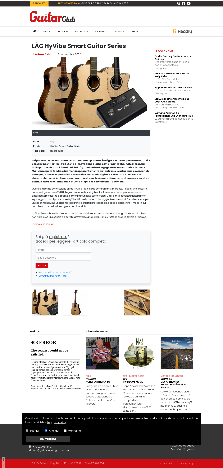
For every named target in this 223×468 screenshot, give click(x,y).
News (46, 31)
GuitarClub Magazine (182, 445)
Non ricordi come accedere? (55, 272)
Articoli (62, 31)
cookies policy (185, 463)
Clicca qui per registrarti (52, 275)
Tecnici (34, 431)
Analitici (54, 431)
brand (36, 141)
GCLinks (119, 31)
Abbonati (39, 3)
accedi (41, 265)
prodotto (38, 146)
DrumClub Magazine (182, 449)
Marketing (74, 431)
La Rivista (101, 31)
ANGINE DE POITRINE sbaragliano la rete (103, 3)
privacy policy (167, 463)
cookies (3, 462)
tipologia (39, 151)
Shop (135, 31)
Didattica (81, 31)
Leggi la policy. (56, 422)
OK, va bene (48, 439)
